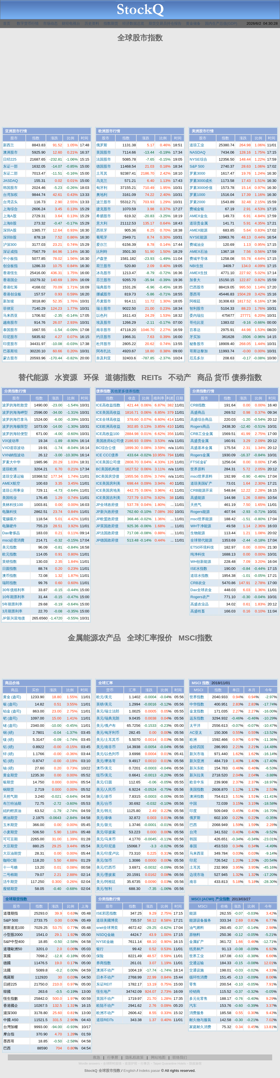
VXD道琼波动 (13, 448)
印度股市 (10, 344)
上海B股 (10, 223)
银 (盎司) (10, 704)
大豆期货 (10, 846)
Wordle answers (89, 1063)
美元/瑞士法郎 (107, 711)
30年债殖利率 (13, 590)
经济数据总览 (133, 23)
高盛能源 (197, 498)
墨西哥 (195, 294)
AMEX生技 (198, 273)
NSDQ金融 (105, 935)
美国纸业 (9, 498)
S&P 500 (197, 166)
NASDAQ (197, 152)
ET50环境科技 (202, 547)
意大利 (101, 223)
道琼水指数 (199, 575)
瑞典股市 (103, 287)
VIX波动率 (10, 441)
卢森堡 (101, 258)
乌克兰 (101, 181)
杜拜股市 (103, 344)
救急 (96, 1057)
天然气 (195, 505)
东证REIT (104, 984)
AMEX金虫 (198, 216)
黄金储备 (193, 23)
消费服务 (196, 1013)
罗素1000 (197, 195)
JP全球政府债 (107, 505)
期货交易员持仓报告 (165, 23)
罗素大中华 (11, 462)
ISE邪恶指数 (106, 913)
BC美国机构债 (108, 469)
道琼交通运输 (13, 476)
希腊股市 (103, 216)
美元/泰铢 (104, 818)
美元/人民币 (106, 789)
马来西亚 (10, 315)
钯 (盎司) (10, 718)
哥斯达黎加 (199, 351)
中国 (193, 803)
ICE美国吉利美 (108, 498)
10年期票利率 (13, 597)
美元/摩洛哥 (106, 761)
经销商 (194, 991)
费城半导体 (199, 258)
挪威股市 (103, 294)
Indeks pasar (149, 1070)
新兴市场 (197, 754)
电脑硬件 (9, 526)
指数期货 (111, 23)
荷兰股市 (103, 266)
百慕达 (195, 330)
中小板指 (10, 258)
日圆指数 (9, 568)
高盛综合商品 (201, 419)
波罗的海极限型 (15, 426)
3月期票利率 (12, 611)
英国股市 (103, 152)
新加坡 (8, 301)
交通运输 (196, 963)
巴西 (193, 825)
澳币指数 (9, 575)
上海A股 (10, 216)
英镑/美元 (104, 704)
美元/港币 (104, 796)
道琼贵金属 (199, 223)
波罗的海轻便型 (15, 434)
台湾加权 (10, 195)
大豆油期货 (12, 853)
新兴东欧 (197, 768)
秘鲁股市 (197, 344)
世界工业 (196, 956)
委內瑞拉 (197, 315)
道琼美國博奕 (107, 920)
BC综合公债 (106, 448)
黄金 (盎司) (12, 697)
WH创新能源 (200, 561)
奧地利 (101, 195)
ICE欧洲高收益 (108, 426)
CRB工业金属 (201, 434)
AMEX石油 (198, 251)
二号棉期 (10, 875)
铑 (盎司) (10, 725)
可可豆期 (10, 839)
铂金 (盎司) (12, 711)
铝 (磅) (8, 747)
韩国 (193, 839)
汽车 (193, 1005)
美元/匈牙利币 (107, 732)
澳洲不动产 (105, 970)
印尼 (193, 860)
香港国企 (10, 280)
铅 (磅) (8, 761)
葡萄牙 (101, 237)
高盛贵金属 (199, 441)
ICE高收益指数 (108, 405)
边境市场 (197, 875)
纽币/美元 (104, 775)
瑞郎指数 (9, 583)
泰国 (193, 846)
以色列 (101, 315)
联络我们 (179, 1057)
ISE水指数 (198, 568)
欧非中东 (197, 782)
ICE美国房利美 (108, 483)
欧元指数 (9, 554)
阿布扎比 (103, 351)
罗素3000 (197, 173)
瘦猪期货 (10, 889)
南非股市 (103, 330)
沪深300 (10, 244)
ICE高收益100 (107, 434)
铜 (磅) (8, 732)
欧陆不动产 (105, 1005)
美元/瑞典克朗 (107, 718)
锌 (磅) (8, 754)
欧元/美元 (104, 697)
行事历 (145, 1063)
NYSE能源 (198, 237)
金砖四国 (197, 747)
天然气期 (10, 796)
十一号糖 (10, 867)
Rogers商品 (200, 426)
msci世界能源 (201, 519)
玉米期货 (10, 825)
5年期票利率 (12, 604)
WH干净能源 (200, 526)
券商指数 (103, 963)
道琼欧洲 (9, 469)
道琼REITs (105, 1020)
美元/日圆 (104, 782)
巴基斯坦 (10, 351)
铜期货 (8, 789)
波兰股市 (103, 202)
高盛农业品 (199, 604)
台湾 (193, 832)
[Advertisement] (140, 85)
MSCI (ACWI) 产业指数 (210, 899)
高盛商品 (197, 412)
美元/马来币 (106, 839)
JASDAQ (10, 181)
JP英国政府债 (107, 526)
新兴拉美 (197, 775)
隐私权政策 (134, 1057)
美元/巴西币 (106, 867)
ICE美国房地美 (108, 490)
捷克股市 (103, 209)
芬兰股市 (103, 280)
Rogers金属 (200, 455)
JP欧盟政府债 (107, 519)
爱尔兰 (101, 244)
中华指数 (197, 704)
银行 (100, 949)
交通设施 (196, 970)
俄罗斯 (101, 145)
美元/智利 (104, 889)
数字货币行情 (28, 23)
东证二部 (10, 173)
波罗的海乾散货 (15, 405)
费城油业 (197, 244)
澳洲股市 (10, 152)
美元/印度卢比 (107, 853)
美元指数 (9, 547)
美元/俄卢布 (106, 725)
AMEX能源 (198, 230)
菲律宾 (8, 308)
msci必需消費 (13, 540)
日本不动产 (105, 977)
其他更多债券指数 (125, 391)
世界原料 (197, 469)
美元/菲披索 (106, 832)
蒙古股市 (10, 358)
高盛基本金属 (201, 448)
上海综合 (10, 209)
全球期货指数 (16, 899)
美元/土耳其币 (107, 739)
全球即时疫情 (112, 1063)
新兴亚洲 (197, 761)
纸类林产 (196, 949)
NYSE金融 (105, 942)
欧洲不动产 (105, 1013)
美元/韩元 (104, 811)
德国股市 (103, 166)
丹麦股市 (103, 301)
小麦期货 (10, 832)
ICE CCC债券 (107, 455)
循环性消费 (198, 977)
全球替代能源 (201, 540)
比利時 (101, 251)
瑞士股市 (103, 308)
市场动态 (50, 23)
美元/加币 (104, 860)
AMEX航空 (11, 483)
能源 (193, 913)
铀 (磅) (8, 768)
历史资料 (92, 23)
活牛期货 (10, 882)
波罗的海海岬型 (15, 412)
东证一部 (10, 166)
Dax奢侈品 (11, 533)
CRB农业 (198, 583)
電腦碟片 (9, 519)
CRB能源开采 (201, 490)
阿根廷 (195, 301)
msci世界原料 (201, 476)
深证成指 (10, 251)
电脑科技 (9, 512)
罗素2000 (197, 202)
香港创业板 (12, 294)
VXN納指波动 (13, 455)
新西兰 (8, 145)
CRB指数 (198, 405)
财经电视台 (71, 23)
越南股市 (10, 322)
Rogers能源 (200, 512)
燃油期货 (10, 818)
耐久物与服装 (200, 1020)
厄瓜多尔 (197, 358)
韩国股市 (10, 188)
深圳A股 (10, 230)
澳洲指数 (197, 796)
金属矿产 (196, 942)
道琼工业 (197, 145)
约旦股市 (103, 337)
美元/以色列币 (107, 754)
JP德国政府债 (107, 540)
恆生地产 (103, 991)
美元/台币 (104, 803)
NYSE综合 (198, 159)
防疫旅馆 (195, 1063)
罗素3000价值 (201, 188)
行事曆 (112, 1057)
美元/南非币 (106, 747)
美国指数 (197, 789)
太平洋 (195, 725)
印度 (193, 811)
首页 (6, 23)
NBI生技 (196, 266)
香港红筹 (10, 287)
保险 (100, 956)
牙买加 (195, 337)
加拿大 (195, 280)
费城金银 (197, 209)
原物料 (194, 935)
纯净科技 (197, 554)
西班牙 (101, 230)
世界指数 (197, 697)
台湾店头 (10, 202)
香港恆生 (10, 273)
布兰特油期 (12, 803)
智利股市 (197, 308)
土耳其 (101, 173)
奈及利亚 (103, 358)
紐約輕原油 (12, 811)
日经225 (10, 159)
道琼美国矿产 (201, 483)
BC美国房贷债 (108, 476)
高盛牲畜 (197, 611)
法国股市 (103, 159)
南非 (193, 882)
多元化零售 (198, 998)
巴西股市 (197, 287)
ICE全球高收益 (108, 419)
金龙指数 (197, 711)
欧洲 (193, 739)
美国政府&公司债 (110, 441)
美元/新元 (104, 825)
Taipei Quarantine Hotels (169, 1063)
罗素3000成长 (201, 181)
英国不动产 (105, 998)
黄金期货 (10, 775)
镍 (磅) (8, 739)
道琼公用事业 (13, 490)
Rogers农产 (200, 597)
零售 (193, 984)
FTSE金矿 (198, 462)
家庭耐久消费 (200, 1027)
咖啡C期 (10, 860)
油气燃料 (196, 928)
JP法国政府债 (107, 533)
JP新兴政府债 (107, 512)
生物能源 (197, 533)
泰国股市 (10, 330)
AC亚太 (196, 732)
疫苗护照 (131, 1063)
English (129, 1070)
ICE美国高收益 (108, 412)
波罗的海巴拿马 (15, 419)
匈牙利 (101, 188)
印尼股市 (10, 337)
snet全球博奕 (107, 928)
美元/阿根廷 (106, 882)
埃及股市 (103, 322)
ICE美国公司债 (108, 462)
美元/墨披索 (106, 875)
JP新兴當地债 (13, 618)
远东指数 (197, 718)
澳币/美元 (104, 768)
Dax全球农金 (201, 590)
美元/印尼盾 (106, 846)
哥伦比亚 (197, 322)
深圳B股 (10, 237)
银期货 (8, 782)
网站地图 (158, 1057)
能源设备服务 (200, 920)
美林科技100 (12, 505)
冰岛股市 (103, 273)
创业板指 (10, 266)
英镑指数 (9, 561)
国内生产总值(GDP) (221, 23)
